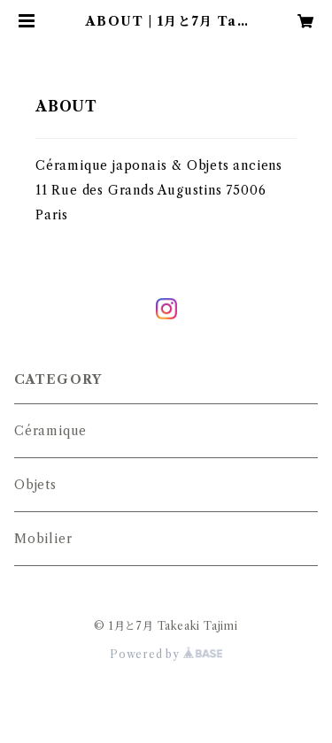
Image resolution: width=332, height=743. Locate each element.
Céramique (50, 431)
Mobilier (43, 539)
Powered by (166, 654)
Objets (35, 485)
